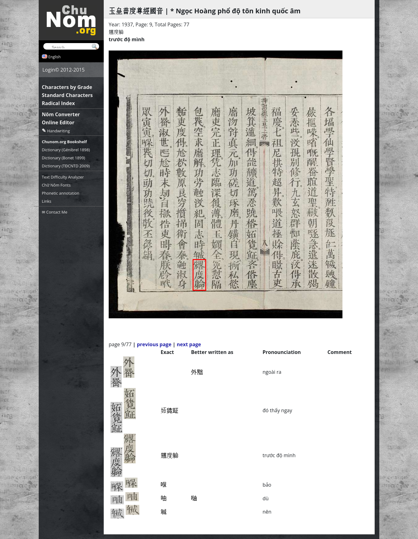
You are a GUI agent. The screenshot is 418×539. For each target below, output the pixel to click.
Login (48, 69)
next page (189, 344)
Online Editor (58, 122)
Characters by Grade (67, 87)
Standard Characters (67, 95)
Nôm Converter (61, 114)
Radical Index (58, 103)
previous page (154, 344)
